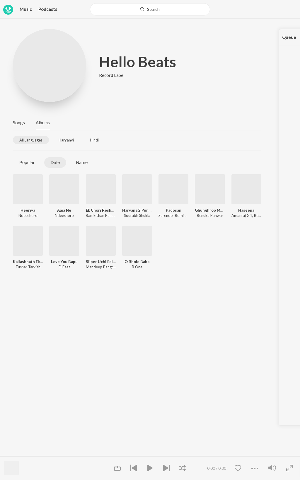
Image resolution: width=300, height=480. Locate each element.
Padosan (173, 210)
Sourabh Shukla (137, 215)
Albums (43, 122)
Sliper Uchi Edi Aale (101, 261)
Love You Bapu (64, 261)
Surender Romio (172, 215)
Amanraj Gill (241, 215)
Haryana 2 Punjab (137, 210)
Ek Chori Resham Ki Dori (101, 210)
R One (137, 267)
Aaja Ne (64, 210)
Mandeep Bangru (100, 267)
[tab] (31, 140)
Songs (19, 122)
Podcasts (47, 9)
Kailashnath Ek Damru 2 (28, 261)
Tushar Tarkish (28, 267)
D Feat (64, 267)
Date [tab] (55, 162)
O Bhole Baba (137, 261)
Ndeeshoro (28, 215)
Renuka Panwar (210, 215)
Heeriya (28, 210)
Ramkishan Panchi (101, 215)
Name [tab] (82, 162)
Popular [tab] (27, 162)
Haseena (246, 210)
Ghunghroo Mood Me (210, 210)
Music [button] (26, 9)
